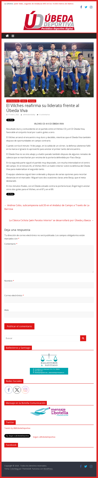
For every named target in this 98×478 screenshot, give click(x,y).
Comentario (10, 243)
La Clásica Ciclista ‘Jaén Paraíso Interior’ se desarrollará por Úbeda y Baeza (51, 220)
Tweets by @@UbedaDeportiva (17, 428)
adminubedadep (29, 115)
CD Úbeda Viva (13, 101)
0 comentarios (43, 115)
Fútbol (23, 101)
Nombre (9, 280)
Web (6, 310)
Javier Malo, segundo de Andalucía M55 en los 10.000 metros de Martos (44, 3)
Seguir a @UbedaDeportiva (44, 437)
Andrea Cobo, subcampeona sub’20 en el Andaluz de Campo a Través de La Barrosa (46, 207)
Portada (32, 101)
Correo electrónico (14, 295)
